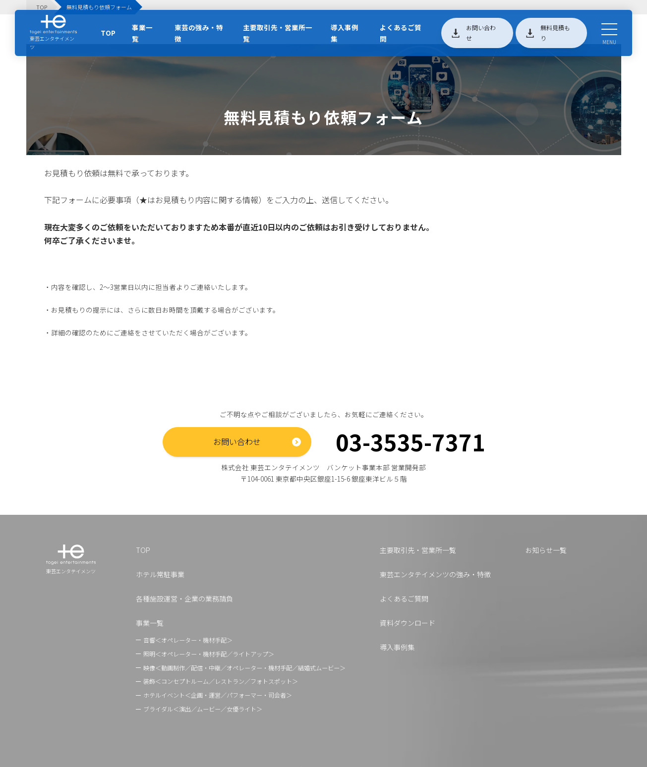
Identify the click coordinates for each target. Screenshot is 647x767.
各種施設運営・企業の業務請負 (184, 598)
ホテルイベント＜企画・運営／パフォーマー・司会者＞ (217, 695)
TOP (108, 33)
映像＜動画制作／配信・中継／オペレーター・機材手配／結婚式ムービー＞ (244, 667)
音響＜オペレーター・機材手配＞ (188, 640)
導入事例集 (344, 33)
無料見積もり (555, 32)
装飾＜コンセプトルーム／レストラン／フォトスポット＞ (220, 681)
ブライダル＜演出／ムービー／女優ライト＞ (202, 709)
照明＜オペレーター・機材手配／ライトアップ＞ (208, 654)
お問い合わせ (481, 32)
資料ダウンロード (407, 623)
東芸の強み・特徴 (199, 33)
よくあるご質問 (400, 33)
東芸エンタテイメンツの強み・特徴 (435, 574)
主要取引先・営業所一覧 (277, 33)
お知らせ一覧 (546, 550)
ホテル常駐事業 (160, 574)
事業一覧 (142, 33)
